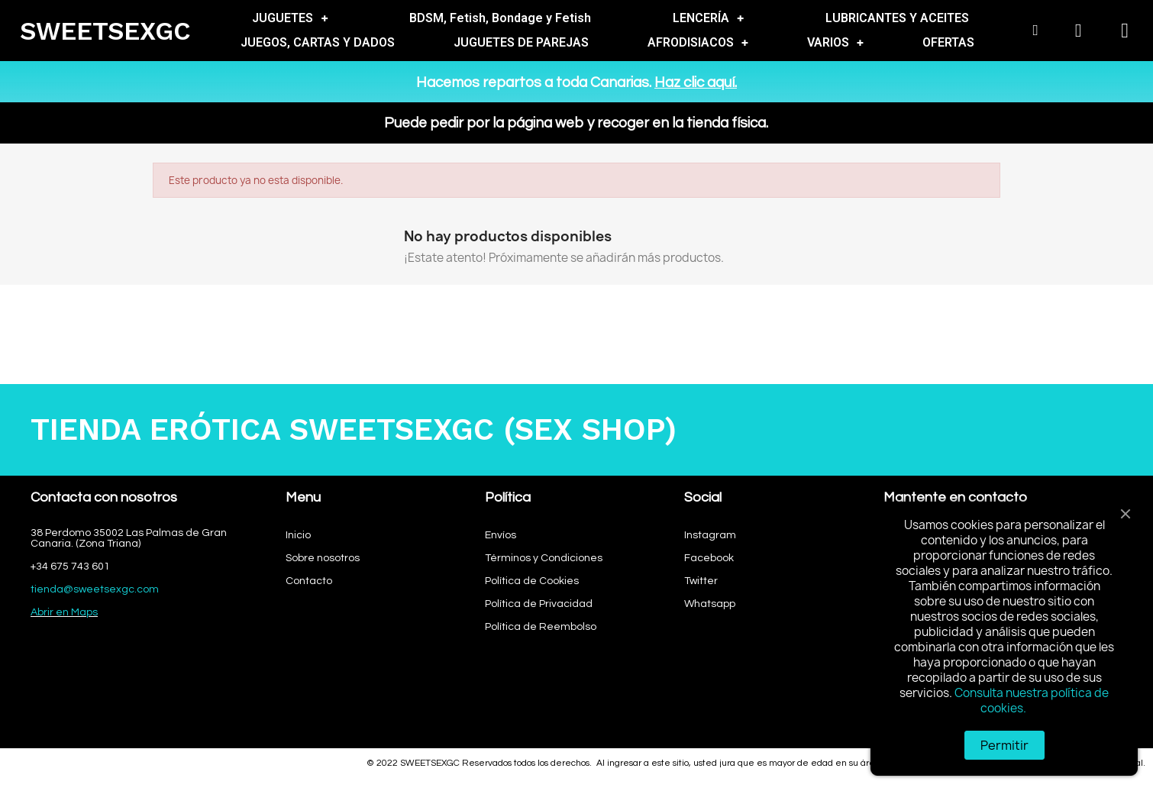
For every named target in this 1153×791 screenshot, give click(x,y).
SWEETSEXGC (105, 31)
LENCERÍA (708, 18)
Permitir (1004, 745)
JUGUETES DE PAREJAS (521, 42)
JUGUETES (290, 18)
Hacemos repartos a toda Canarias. (576, 82)
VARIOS (835, 43)
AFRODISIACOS (698, 43)
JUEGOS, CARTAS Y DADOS (318, 42)
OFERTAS (948, 42)
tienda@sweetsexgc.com (95, 589)
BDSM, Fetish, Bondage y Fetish (500, 18)
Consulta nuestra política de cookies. (1031, 700)
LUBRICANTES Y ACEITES (897, 18)
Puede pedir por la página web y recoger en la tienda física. (576, 123)
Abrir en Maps (64, 612)
